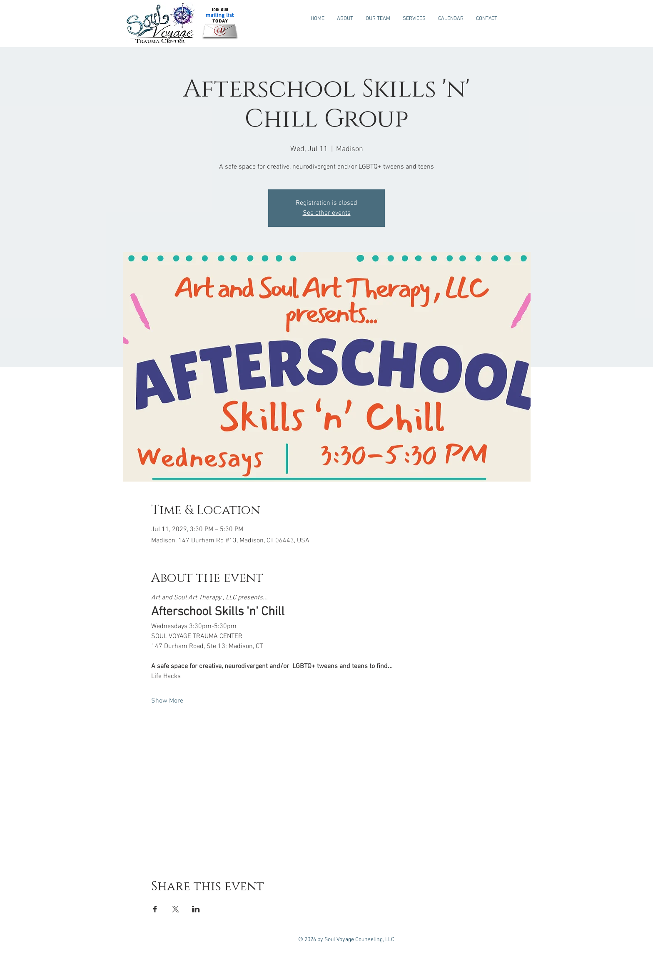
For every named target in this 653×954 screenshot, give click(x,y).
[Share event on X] (175, 909)
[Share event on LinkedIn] (196, 909)
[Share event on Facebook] (155, 909)
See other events (327, 213)
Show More (167, 701)
